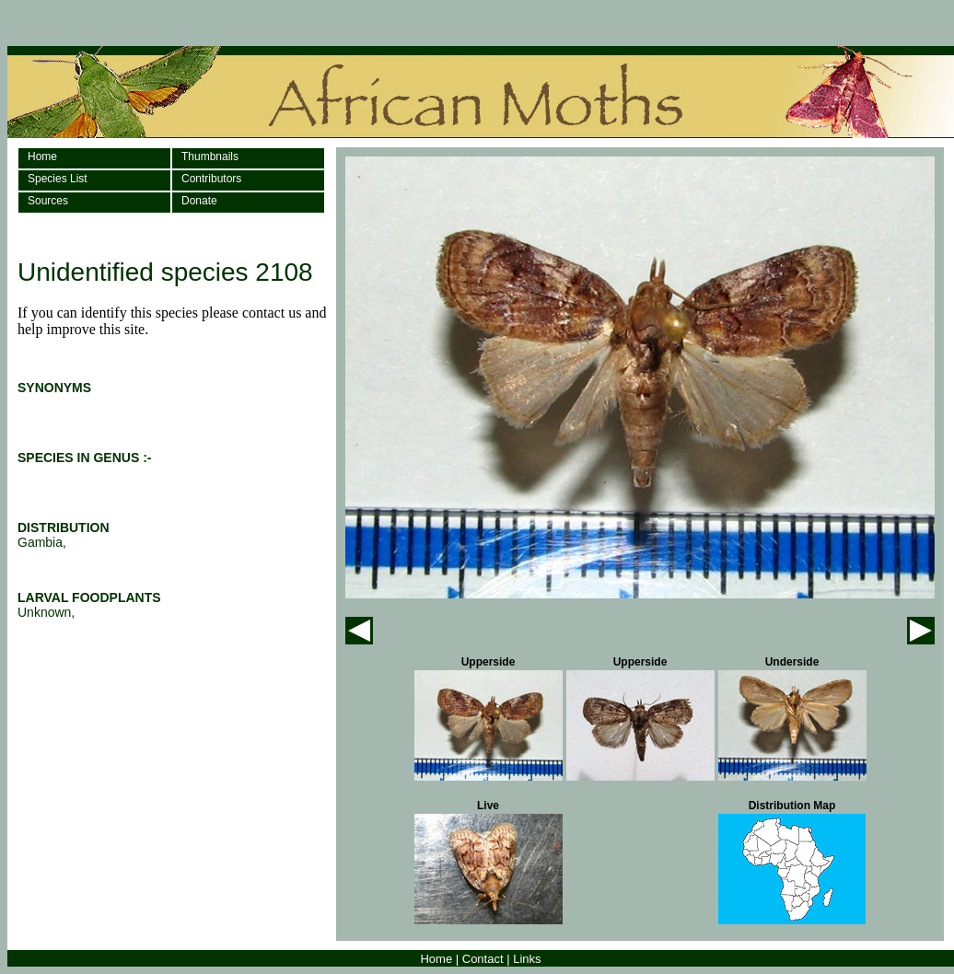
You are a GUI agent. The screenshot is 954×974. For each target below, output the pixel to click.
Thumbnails (209, 156)
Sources (48, 200)
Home (42, 156)
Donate (199, 200)
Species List (57, 178)
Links (527, 959)
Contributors (211, 178)
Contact (483, 959)
